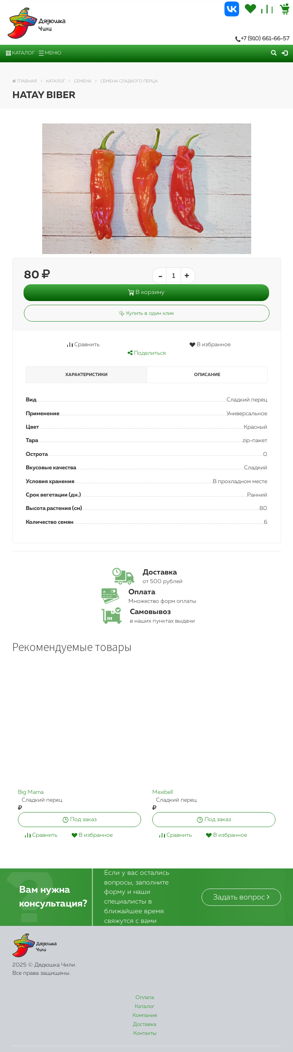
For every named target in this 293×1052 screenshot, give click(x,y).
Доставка (196, 997)
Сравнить (83, 344)
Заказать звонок (115, 1038)
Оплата (35, 997)
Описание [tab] (207, 375)
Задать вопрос (241, 897)
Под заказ (79, 819)
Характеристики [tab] (86, 375)
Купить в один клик (146, 313)
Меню (50, 53)
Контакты (251, 997)
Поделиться (147, 353)
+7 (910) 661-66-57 (262, 38)
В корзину (146, 292)
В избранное (210, 344)
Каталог (20, 53)
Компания (140, 997)
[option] (79, 760)
